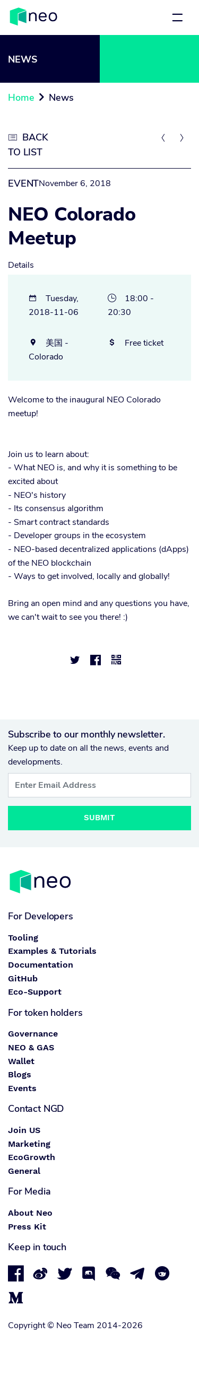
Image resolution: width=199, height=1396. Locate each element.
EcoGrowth (31, 1157)
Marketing (29, 1144)
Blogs (19, 1074)
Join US (24, 1130)
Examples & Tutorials (52, 951)
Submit (99, 817)
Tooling (23, 938)
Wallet (21, 1061)
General (24, 1171)
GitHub (23, 978)
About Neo (30, 1213)
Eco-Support (35, 992)
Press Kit (27, 1227)
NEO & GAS (31, 1047)
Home (21, 97)
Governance (33, 1034)
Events (22, 1088)
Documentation (40, 965)
